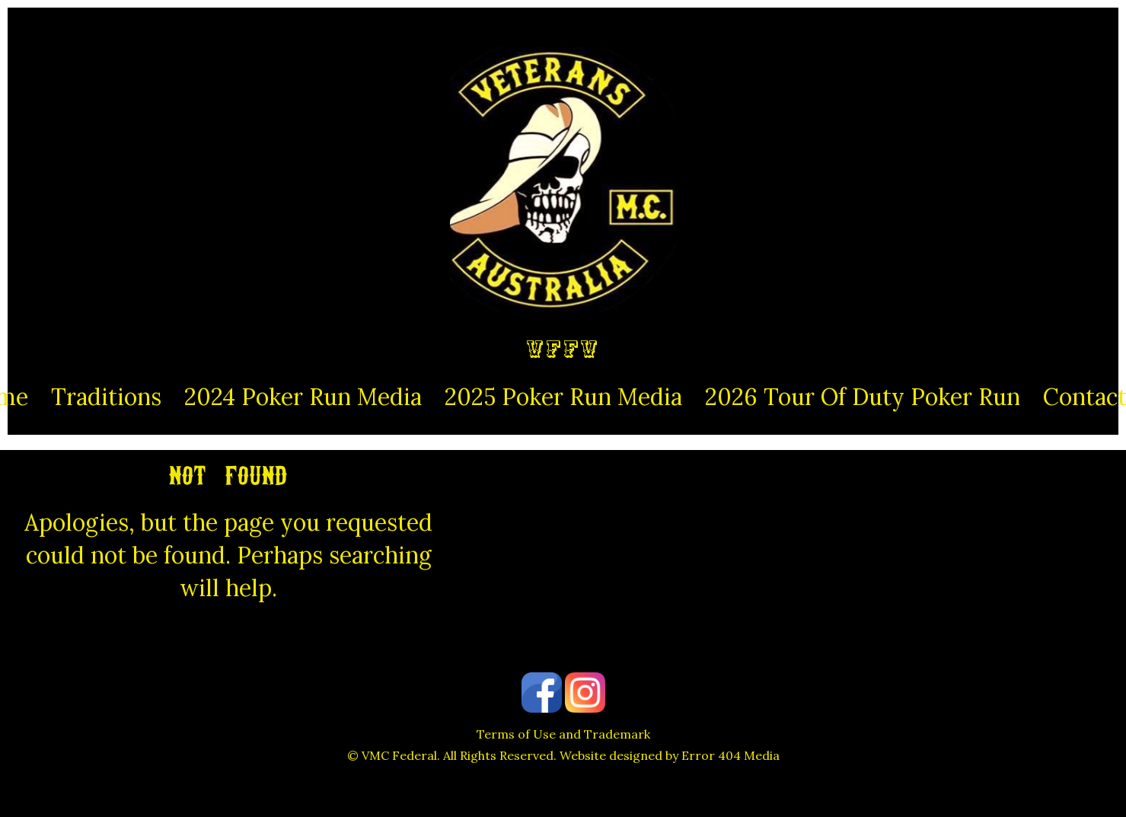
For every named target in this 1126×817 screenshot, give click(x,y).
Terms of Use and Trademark (563, 734)
